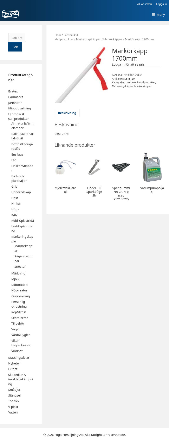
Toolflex (13, 401)
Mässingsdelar (18, 357)
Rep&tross (18, 312)
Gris (14, 186)
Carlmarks (15, 97)
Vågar (15, 329)
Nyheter (14, 363)
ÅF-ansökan (144, 4)
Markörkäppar (112, 39)
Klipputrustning (19, 108)
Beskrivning (67, 113)
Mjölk (15, 279)
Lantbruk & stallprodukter (66, 37)
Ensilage (17, 154)
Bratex (13, 91)
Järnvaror (15, 103)
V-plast (13, 407)
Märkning (18, 273)
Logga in (161, 4)
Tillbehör (17, 323)
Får (13, 160)
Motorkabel (19, 285)
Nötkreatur (19, 290)
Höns (15, 209)
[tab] (67, 113)
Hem (58, 35)
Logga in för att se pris (128, 64)
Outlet (12, 369)
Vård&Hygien (21, 335)
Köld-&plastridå (22, 220)
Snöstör (20, 266)
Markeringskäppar (88, 39)
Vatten (13, 412)
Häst (14, 198)
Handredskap (21, 192)
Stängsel (14, 395)
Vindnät (16, 351)
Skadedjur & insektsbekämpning (20, 379)
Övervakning (20, 296)
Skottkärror (19, 318)
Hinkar (16, 203)
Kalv (14, 215)
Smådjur (14, 389)
